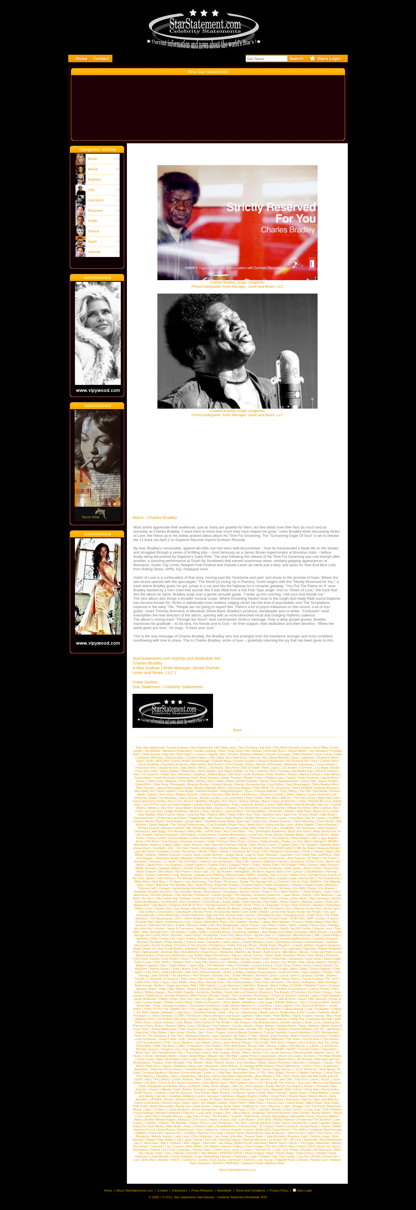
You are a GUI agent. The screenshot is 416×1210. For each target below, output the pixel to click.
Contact (162, 1190)
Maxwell (277, 1089)
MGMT (279, 1049)
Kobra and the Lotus (279, 824)
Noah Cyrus (313, 1022)
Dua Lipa (304, 1082)
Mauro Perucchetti (325, 811)
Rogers (292, 1042)
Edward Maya (221, 761)
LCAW (179, 1015)
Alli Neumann (322, 1149)
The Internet (261, 1079)
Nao (147, 1079)
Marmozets (268, 898)
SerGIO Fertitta (300, 928)
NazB (284, 928)
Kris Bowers (326, 888)
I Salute (328, 1062)
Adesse (188, 1079)
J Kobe (283, 898)
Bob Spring (241, 958)
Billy (194, 985)
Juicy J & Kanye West (314, 1002)
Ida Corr (323, 804)
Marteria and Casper (237, 1079)
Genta (175, 761)
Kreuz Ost (331, 868)
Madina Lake (274, 777)
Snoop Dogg (271, 1069)
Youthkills (159, 848)
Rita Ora (274, 1106)
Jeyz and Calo (282, 1079)
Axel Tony (253, 814)
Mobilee (201, 801)
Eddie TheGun (217, 841)
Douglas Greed (247, 898)
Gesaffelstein (314, 871)
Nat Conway (221, 1052)
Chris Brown (330, 1039)
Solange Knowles (174, 1005)
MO (190, 885)
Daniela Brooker (207, 791)
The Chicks (324, 1133)
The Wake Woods (329, 1055)
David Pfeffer (331, 935)
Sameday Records (319, 1019)
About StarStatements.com (237, 1169)
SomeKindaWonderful (295, 938)
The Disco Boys (304, 797)
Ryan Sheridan (267, 854)
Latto (277, 1149)
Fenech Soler (279, 918)
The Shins (293, 1039)
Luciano (247, 1149)
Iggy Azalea (329, 838)
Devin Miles (320, 747)
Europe (297, 942)
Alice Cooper (250, 925)
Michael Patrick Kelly (230, 1029)
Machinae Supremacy (299, 764)
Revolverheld (303, 1052)
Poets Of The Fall (156, 1009)
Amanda (166, 1015)
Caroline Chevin (317, 834)
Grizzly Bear (311, 1039)
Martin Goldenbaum (169, 921)
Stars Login (304, 1190)
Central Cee (158, 1149)
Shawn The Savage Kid (256, 881)
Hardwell (213, 942)
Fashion (94, 179)
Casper (221, 1032)
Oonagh (164, 888)
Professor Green (244, 1092)
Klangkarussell (294, 915)
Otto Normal (183, 895)
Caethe (291, 777)
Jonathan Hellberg (181, 1096)
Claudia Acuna (168, 767)
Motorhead (141, 895)
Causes (153, 1089)
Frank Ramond (164, 777)
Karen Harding (162, 945)
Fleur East (261, 982)
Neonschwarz (314, 942)
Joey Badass (278, 1019)
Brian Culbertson (303, 757)
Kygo (165, 982)
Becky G (288, 1069)
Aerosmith (311, 1139)
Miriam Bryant (154, 821)
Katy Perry (152, 972)
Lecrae (148, 1055)
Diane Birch (144, 784)
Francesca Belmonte (171, 955)
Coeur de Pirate (321, 952)
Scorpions (283, 787)
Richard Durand (148, 828)
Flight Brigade (330, 995)
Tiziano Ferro (198, 1123)
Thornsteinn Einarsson (204, 1005)
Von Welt (142, 1012)
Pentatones (217, 945)
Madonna (226, 952)
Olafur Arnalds (270, 841)
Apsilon (226, 1156)
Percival (331, 871)
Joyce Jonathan (148, 764)
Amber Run (314, 908)
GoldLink (194, 1086)
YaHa (290, 794)
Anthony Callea (160, 844)
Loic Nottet (195, 955)
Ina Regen (294, 1086)
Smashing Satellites (245, 931)
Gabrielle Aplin (329, 844)
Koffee (264, 1096)
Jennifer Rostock (175, 995)
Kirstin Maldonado (164, 1029)
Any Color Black (235, 831)
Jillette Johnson (145, 868)
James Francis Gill (311, 925)
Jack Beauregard (297, 784)
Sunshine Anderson (175, 764)
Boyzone (229, 878)
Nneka (190, 938)
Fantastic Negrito (196, 1069)
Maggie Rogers (246, 1096)
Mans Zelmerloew (217, 955)
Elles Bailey (159, 1032)
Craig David (267, 1055)
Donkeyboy (221, 804)
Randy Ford (268, 781)
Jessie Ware (193, 821)
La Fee (249, 771)
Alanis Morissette (162, 1106)
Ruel (317, 1066)
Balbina (314, 1025)
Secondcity (165, 911)
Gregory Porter (239, 864)
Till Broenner (269, 928)
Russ (209, 1032)
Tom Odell (174, 992)
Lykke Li (209, 1072)
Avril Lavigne (254, 1086)
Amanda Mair (203, 807)
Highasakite (141, 905)
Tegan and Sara (177, 985)
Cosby (320, 918)
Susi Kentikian (246, 1062)
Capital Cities (217, 864)
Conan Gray (312, 1109)
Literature (95, 200)
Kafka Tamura (237, 945)
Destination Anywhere (270, 831)
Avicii (181, 814)
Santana (318, 905)
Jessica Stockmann (271, 761)
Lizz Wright (288, 962)
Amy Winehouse (331, 1139)
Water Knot (298, 874)
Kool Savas (218, 1159)
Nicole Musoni (228, 848)
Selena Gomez (160, 968)
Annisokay (261, 995)
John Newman (323, 895)
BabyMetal (212, 1156)
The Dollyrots (280, 838)
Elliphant (269, 861)
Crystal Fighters (194, 864)
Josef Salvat (192, 935)
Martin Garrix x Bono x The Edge (291, 1143)
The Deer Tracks (187, 848)
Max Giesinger (319, 898)
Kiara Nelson (281, 1129)
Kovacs (298, 921)
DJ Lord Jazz (154, 811)
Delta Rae (279, 958)
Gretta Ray (297, 1019)
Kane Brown (201, 1106)
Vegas (199, 928)
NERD (291, 1049)
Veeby (138, 874)
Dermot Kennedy (278, 1112)
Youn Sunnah (234, 764)
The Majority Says (269, 915)
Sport (92, 241)
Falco (148, 1022)
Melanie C (169, 1012)
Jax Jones (222, 1136)
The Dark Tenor (240, 905)
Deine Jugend (166, 791)
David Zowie (332, 958)
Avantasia (292, 1099)
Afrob (235, 1009)
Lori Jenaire (289, 767)
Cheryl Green (261, 958)
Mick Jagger (192, 1143)
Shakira (170, 1025)
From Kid (227, 935)
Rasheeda (320, 791)
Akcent (188, 801)
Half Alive (227, 1096)
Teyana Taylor (253, 1136)
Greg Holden (169, 958)
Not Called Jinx (220, 757)
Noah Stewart (233, 818)
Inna (314, 761)
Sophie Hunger (221, 895)
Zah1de (302, 1159)
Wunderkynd (190, 952)
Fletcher (188, 1112)
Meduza (183, 1119)
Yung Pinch (279, 1096)
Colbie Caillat (197, 931)
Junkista (262, 874)
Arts (91, 190)
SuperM (236, 1116)
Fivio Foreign (254, 1146)
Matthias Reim (145, 1019)
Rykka (286, 841)
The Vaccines (208, 1059)
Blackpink (142, 1136)
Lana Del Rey (196, 814)
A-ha (172, 1149)
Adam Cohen (277, 925)
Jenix (149, 885)
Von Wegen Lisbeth (214, 1102)
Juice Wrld (264, 1119)
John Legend (283, 1005)
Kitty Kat (168, 754)
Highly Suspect (302, 1015)
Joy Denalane (318, 750)
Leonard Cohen (309, 1049)
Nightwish (191, 948)
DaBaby (140, 1133)
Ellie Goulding (209, 948)
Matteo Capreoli (147, 965)
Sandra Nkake (178, 838)
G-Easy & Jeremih (283, 995)
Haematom (329, 1049)
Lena (176, 1049)
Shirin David (316, 1146)
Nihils (293, 925)
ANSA (263, 911)
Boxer (253, 945)
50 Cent (295, 1139)
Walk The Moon (164, 1045)
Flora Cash (261, 1089)
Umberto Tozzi (266, 771)
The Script (261, 1042)
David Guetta (314, 885)
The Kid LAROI (276, 1146)
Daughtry (162, 1076)
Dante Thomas (231, 777)
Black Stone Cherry (286, 978)
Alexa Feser (243, 935)
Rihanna (331, 955)
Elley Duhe (210, 1086)
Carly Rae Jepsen (206, 962)
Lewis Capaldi (319, 1123)
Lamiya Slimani (319, 988)
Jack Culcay (323, 754)
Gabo (338, 754)
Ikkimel (163, 1159)
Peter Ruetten (275, 774)
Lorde (175, 851)
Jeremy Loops (320, 1136)
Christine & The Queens (190, 945)
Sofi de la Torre (192, 905)
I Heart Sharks (311, 891)
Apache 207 (173, 1133)
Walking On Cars (254, 1106)
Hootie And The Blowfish (314, 1119)
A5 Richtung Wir (298, 761)
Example (273, 905)
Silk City (237, 1086)
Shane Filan (270, 864)
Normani (229, 1099)
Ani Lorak (150, 771)
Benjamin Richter (246, 1039)
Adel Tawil (238, 1109)
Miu (207, 828)
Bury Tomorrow (306, 1069)
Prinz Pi (139, 1035)
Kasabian (236, 1019)
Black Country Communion (309, 1035)
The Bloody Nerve (189, 878)
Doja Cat (209, 898)
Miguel (212, 1055)
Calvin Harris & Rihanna (240, 992)
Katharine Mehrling (149, 757)
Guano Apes (143, 777)
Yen (251, 831)
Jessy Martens (183, 1042)
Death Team (268, 945)
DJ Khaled (164, 1019)
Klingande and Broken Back (167, 1086)
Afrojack (214, 801)
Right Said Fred (328, 797)
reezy (235, 1149)
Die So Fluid (299, 881)
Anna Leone (219, 1069)
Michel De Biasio (228, 908)
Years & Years (195, 942)
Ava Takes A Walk (230, 771)
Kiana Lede (229, 1119)
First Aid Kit (297, 1045)
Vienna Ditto (307, 878)
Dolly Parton (238, 1102)
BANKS (316, 881)
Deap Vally (249, 828)
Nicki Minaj (326, 1069)
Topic (155, 982)
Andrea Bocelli (172, 972)
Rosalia (306, 1149)
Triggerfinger (197, 818)
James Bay (196, 965)
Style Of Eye (203, 885)
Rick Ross (278, 1042)
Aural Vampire (209, 777)
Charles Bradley (248, 878)
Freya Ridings (143, 1112)
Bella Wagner (301, 838)
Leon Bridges (239, 1069)
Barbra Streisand (194, 1089)
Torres (249, 948)
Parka (312, 888)
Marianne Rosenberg (177, 750)
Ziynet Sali (308, 781)
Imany (140, 781)
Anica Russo (166, 1129)
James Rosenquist (169, 787)
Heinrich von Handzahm (216, 861)
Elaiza (306, 895)
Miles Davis (314, 1102)
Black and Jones (299, 831)
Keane (218, 1112)
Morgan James (232, 948)
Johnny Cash (275, 1102)
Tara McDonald (305, 804)
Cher (288, 871)
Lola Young (264, 1159)
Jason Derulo (193, 1139)
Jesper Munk (234, 854)
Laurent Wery (233, 811)
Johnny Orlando (231, 1129)
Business (95, 210)
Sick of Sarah (250, 767)
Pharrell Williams (301, 1029)
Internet (94, 252)
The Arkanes (243, 895)
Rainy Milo (195, 831)
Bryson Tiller (256, 1045)
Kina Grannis (301, 905)
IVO (275, 891)
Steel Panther (290, 891)
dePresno (333, 1029)
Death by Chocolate (225, 828)
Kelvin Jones (302, 965)
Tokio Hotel (262, 1015)
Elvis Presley (280, 1035)
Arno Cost (175, 801)
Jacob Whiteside (145, 999)
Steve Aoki (311, 1089)
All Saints (277, 982)
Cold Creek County (146, 958)
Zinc (288, 908)
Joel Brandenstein (265, 1022)
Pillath (267, 1009)
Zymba (203, 1159)
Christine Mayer (196, 757)
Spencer (140, 925)
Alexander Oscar (302, 1116)
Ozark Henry (217, 888)
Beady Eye (183, 1106)
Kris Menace (176, 831)
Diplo (148, 1109)
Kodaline (163, 851)
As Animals (235, 918)
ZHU (178, 918)
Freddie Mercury (172, 1116)
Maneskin (322, 1143)
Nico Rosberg (248, 747)
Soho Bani (149, 1159)
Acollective (210, 935)
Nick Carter (184, 754)
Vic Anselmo (150, 774)
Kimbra (233, 754)
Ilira (252, 1082)
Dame (336, 898)
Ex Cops (178, 938)
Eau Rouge (182, 908)
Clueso (325, 1126)
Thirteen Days (181, 962)
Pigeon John (216, 754)
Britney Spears (155, 992)
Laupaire (225, 958)
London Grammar (270, 868)
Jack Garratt (160, 975)
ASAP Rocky (143, 1092)
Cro (336, 1133)
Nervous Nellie (197, 925)
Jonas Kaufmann (188, 1082)
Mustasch (211, 1066)
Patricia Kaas (235, 874)
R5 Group (230, 881)
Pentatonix (201, 895)
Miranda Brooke (198, 784)
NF (286, 1139)
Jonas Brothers (179, 1109)
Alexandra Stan (302, 771)
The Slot (305, 791)
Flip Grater (270, 901)
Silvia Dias (188, 771)
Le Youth (170, 861)
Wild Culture (293, 1089)
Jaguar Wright (327, 781)
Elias (187, 1126)
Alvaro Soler (154, 1153)
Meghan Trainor (316, 985)
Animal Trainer (249, 891)
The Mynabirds (255, 811)
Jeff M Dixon (212, 831)
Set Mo (233, 978)
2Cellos (151, 1082)
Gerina (300, 794)
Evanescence (263, 1049)
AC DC (320, 1029)
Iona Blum (297, 818)
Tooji (235, 804)
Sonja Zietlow (169, 771)
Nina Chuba (297, 1146)
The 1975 (331, 978)
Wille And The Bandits (170, 885)
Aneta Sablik (231, 901)
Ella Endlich (147, 911)
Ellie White (232, 794)
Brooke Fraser (253, 777)
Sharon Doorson (280, 821)
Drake (222, 978)
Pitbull (163, 999)
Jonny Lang (221, 1042)
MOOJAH (162, 761)
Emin (269, 942)
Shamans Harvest (197, 1035)
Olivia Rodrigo (254, 1153)
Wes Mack (166, 871)
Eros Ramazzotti (243, 968)
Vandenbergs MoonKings (189, 888)
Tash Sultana (238, 1082)
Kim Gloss (230, 801)
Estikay (337, 1009)
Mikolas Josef (170, 1089)
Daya (302, 999)
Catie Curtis (155, 781)
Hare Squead (221, 1035)
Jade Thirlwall (259, 1156)
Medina (153, 807)
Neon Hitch (255, 824)
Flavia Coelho (156, 838)
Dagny (336, 1123)
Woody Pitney (202, 911)
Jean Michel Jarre (214, 1082)
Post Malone (144, 1076)
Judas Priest (248, 1055)
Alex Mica (271, 797)
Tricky (306, 851)
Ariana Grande (210, 972)
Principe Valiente (265, 791)
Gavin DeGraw (226, 999)
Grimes (252, 841)
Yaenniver (157, 1146)
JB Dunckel (305, 1059)
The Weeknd (215, 965)
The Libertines (180, 975)
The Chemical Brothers (311, 1005)
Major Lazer (221, 1009)
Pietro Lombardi (287, 1126)
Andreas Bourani (326, 787)
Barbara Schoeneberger (185, 1072)
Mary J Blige (298, 968)
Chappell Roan (285, 1159)
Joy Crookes (175, 1146)
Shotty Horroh (275, 1086)
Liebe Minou (331, 774)
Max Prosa (334, 1015)
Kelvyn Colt (260, 1052)
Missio (137, 1109)
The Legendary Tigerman (299, 948)
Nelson (256, 861)
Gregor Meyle (252, 908)
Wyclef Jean (262, 935)
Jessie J (225, 851)
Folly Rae (224, 1072)
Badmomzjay (333, 1129)
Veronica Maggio (239, 787)
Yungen (166, 1049)
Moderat (262, 985)
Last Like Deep (144, 851)
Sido (163, 965)
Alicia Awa (151, 1143)
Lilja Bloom (159, 905)
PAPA (250, 874)
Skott (208, 1062)
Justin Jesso (212, 1079)
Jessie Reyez (309, 1126)
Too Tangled (308, 844)
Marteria (331, 885)
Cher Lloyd (199, 1119)
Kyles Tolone (218, 1019)
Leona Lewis (288, 975)
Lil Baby (189, 1133)
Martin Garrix (269, 1012)
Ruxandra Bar (256, 784)
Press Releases (202, 1190)
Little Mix (248, 985)
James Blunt (227, 868)
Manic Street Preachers (275, 1062)
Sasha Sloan (297, 1092)
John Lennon (296, 1133)
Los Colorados (233, 797)
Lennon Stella (253, 1129)
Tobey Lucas (142, 962)
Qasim (298, 871)
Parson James (224, 1062)
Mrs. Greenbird (247, 928)
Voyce (325, 1079)
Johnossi (155, 861)
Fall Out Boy (206, 978)
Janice (230, 1049)
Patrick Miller (217, 814)
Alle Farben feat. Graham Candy (178, 898)
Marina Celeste (310, 774)
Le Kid (297, 841)
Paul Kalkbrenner (288, 1066)
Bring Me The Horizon (281, 1082)
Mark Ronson (221, 1092)
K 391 (262, 1072)
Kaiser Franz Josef (201, 1029)
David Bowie (295, 1102)
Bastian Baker (294, 834)
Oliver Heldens (194, 918)
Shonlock (216, 767)
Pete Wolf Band (234, 1045)
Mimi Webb (194, 1146)
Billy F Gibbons (170, 1143)
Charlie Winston (253, 942)
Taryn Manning (304, 821)
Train (182, 1029)
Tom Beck (280, 747)
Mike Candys (322, 807)
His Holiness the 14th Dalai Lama (213, 747)
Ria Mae (232, 1055)
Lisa (136, 1159)
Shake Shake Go (144, 948)
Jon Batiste (211, 1146)
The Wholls (194, 1062)
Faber (249, 1019)
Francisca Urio (145, 767)
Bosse (169, 1099)
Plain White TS (263, 787)
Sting (156, 1005)
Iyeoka (249, 915)
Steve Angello (216, 918)
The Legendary (200, 1009)
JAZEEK (218, 1163)
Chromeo (306, 767)
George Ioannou (216, 905)
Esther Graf (221, 1149)
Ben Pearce (183, 871)
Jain (201, 1032)
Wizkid (263, 1035)
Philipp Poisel (173, 1002)
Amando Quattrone (267, 895)
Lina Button (276, 784)
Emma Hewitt (308, 814)
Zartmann (235, 1159)
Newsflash (224, 1190)
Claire (213, 851)
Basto (230, 781)
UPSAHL (156, 1099)
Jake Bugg (158, 831)
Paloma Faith (147, 888)
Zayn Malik (178, 982)
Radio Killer (236, 814)
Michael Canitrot (173, 828)
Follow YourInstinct (203, 838)
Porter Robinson (193, 915)
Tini (179, 1139)
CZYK (251, 1109)
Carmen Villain (323, 851)
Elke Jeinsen (253, 750)
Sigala (155, 1012)
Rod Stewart (201, 975)
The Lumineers (241, 995)
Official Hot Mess (298, 807)
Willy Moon (284, 804)
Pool (136, 952)
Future (193, 1019)
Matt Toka (304, 811)
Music (93, 159)
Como (272, 844)
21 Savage (247, 1066)
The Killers (299, 1129)
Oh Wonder (179, 1123)
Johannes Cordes (272, 794)
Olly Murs (152, 841)
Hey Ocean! (212, 878)
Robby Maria (314, 921)
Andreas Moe (170, 952)
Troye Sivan (283, 965)
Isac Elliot (268, 878)
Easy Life (139, 1126)
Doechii (249, 1159)
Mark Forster (143, 985)
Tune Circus (255, 938)
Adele (153, 988)
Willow (336, 1143)
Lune (198, 1156)
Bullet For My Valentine (250, 1143)
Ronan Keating (312, 978)
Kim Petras (290, 1149)
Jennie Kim (330, 1156)
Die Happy (269, 888)
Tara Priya (232, 767)
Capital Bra (187, 1076)
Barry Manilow (279, 757)
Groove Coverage (278, 754)
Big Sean (184, 1012)
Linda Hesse (207, 834)
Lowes (313, 1079)
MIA (242, 999)
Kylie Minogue (175, 1062)
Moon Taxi (143, 1052)
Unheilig (332, 925)
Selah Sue (169, 774)
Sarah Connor (253, 955)
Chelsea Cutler (203, 1126)
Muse (150, 878)
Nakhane (180, 1066)
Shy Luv (234, 1012)
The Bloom (193, 1015)
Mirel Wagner (281, 921)
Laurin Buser (291, 895)
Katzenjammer (144, 818)
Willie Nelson (265, 1066)
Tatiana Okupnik (187, 794)
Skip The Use (268, 828)
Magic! (225, 1086)
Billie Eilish (256, 1102)
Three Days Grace (198, 1052)
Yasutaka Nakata (204, 1012)
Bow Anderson (275, 1133)
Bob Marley (156, 1126)
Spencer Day (258, 757)
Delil (142, 1086)
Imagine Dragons (327, 945)
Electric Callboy (232, 1146)
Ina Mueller (152, 750)
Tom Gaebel (238, 921)
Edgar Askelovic (176, 811)
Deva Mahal (229, 1066)
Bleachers (141, 1069)
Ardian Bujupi (194, 787)
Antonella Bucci (275, 750)
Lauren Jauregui (207, 1096)
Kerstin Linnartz (244, 761)
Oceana (231, 807)
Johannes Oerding (209, 992)
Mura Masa (241, 1112)
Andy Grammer (308, 777)
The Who (240, 1123)
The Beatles (220, 1116)
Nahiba (290, 811)
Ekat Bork (333, 905)
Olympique (283, 942)
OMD (181, 1045)
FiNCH (175, 1159)
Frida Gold (235, 750)
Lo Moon (314, 1045)
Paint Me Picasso (227, 885)
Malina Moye (217, 774)
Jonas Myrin (141, 848)
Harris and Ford (143, 801)
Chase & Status (233, 972)
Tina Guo (300, 1079)
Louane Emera (262, 965)
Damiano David (252, 1163)
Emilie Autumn (213, 854)
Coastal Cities (288, 844)
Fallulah (297, 885)
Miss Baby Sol (144, 791)
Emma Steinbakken (275, 1116)
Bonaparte (178, 784)
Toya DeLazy (170, 841)
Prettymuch (195, 1045)
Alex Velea (198, 764)
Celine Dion (332, 1072)
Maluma (156, 1069)
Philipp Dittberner (272, 1039)
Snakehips (330, 1066)
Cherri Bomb (325, 821)
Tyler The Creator (283, 1156)
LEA (277, 1076)
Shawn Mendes (242, 975)
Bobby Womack (256, 818)
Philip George (173, 942)
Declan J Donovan (316, 1086)
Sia (197, 999)
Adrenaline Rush (215, 921)
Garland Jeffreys (170, 868)
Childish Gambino (309, 1072)
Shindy (276, 1109)
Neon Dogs (237, 841)
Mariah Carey (324, 1052)
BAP (311, 918)
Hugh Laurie (247, 868)
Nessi (233, 888)
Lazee (312, 794)
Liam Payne (281, 1123)
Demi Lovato (279, 968)
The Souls (293, 982)
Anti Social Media (170, 948)
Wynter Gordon (210, 797)
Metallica (249, 1002)
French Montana (300, 1032)
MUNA (224, 1109)
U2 (223, 962)
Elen (228, 1112)
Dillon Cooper (160, 938)
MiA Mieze (290, 952)
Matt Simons (318, 931)
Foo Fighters (221, 1025)
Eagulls (189, 992)
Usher (174, 999)
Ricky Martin (231, 1002)
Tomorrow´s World (194, 851)
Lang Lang (181, 1136)
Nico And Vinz (143, 928)
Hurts (184, 958)
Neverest (184, 774)
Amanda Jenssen (193, 841)
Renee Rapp (285, 1153)
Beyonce (265, 992)
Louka (311, 1012)
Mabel (337, 1126)
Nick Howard (326, 828)
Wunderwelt (330, 1032)
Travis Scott (166, 1082)
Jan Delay (225, 1143)
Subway (284, 771)
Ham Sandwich (189, 901)
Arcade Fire (255, 1029)
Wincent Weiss (186, 1099)
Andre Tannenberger (196, 761)
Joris (286, 1076)
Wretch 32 (228, 928)
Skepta (321, 1153)
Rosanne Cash (298, 1136)
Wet (198, 1079)
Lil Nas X (160, 1109)
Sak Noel (234, 774)
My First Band (273, 908)
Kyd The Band (315, 1106)
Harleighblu (242, 871)
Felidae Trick (163, 908)
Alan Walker (177, 988)
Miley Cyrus (186, 1025)
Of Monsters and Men (171, 818)
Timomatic (275, 811)
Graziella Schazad (325, 938)
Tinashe (157, 1062)
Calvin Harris (230, 942)
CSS (265, 851)
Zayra (248, 791)
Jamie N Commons (180, 928)
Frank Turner (292, 1109)
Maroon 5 (247, 1005)
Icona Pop (256, 834)
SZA (316, 1032)
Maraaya (213, 928)
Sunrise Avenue (177, 747)
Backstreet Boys (244, 1072)
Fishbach (314, 1062)
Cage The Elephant (270, 1099)
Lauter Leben (227, 838)
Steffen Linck (143, 908)
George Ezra (316, 874)
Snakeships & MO (292, 1012)
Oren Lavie (189, 1059)
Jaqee (243, 838)
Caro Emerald (216, 824)
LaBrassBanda (293, 1009)
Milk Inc (286, 797)
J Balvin (163, 1123)
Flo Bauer (176, 881)
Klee (137, 774)
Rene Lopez (270, 767)
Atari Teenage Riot (154, 931)
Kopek (180, 925)
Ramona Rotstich (166, 834)
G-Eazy (332, 918)
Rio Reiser (141, 1146)
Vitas (221, 750)
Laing (266, 921)
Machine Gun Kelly (210, 1133)
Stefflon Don (178, 1009)
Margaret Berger (328, 848)
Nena (139, 841)
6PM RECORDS (231, 1153)
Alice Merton (263, 1076)
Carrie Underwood (146, 1102)
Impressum (179, 1190)
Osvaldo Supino (251, 962)
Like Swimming (195, 881)
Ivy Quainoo (173, 864)
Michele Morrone (255, 1139)
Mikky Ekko (142, 881)
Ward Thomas (276, 1092)
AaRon (159, 985)
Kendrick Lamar (266, 975)
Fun (272, 818)
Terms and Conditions (250, 1190)
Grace (197, 921)
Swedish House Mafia (219, 821)
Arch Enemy (307, 1042)
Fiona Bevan (211, 901)
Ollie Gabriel (207, 985)
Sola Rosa (161, 784)
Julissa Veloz (202, 804)
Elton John (188, 978)
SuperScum (210, 952)
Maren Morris (318, 1096)
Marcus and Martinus (327, 1082)
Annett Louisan (300, 747)
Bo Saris (148, 898)
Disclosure (296, 958)
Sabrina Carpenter (185, 1153)
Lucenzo (200, 754)
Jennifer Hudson (291, 1022)
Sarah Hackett (158, 824)
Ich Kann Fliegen (179, 804)
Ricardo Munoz (222, 784)
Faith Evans (272, 952)
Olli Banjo (203, 1025)
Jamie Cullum (312, 868)
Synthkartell (169, 901)
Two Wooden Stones (188, 891)
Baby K (246, 848)
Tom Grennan (222, 1039)
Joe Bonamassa (161, 918)
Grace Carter (168, 1039)
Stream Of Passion (269, 764)
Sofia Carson (305, 1153)
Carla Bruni (329, 1045)
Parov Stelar (254, 797)
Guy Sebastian (193, 1049)
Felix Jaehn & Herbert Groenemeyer (282, 988)
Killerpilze (309, 982)
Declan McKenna (199, 1039)
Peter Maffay (281, 1015)
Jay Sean (239, 1035)
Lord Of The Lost (154, 804)
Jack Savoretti (213, 844)
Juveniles (286, 854)
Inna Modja (185, 791)
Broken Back (297, 1096)
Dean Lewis (190, 1102)
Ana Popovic (296, 858)
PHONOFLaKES (283, 848)
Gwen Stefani (310, 972)
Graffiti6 (333, 818)
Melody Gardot (162, 1136)
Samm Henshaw (223, 1076)
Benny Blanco (321, 1112)
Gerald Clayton (194, 868)
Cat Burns (189, 1159)
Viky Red (166, 807)
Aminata (288, 955)
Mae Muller (174, 1126)
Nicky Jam (195, 1066)
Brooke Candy (219, 995)
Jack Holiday (146, 814)
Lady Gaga (264, 1002)
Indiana (174, 905)
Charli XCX (314, 915)
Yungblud (258, 1112)
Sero (174, 1076)
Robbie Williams (286, 1002)
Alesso (303, 952)
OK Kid (255, 1069)
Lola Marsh (246, 1119)
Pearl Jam (156, 1133)
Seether (254, 921)
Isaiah (212, 1089)
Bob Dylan (332, 1102)
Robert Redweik (329, 948)
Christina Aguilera (154, 1072)
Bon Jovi (186, 999)
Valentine (142, 938)
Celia (301, 801)
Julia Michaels (275, 1136)
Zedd (261, 1092)
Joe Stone (271, 962)
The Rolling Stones (204, 958)
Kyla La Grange (256, 918)
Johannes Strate (145, 797)
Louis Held (204, 1112)
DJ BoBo (296, 985)
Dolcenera (141, 831)
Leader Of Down (209, 1099)
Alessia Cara (215, 982)
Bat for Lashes (316, 818)
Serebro (216, 811)
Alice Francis (166, 814)
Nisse (257, 978)
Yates (267, 978)
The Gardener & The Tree (165, 1035)
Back (237, 730)
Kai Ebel (265, 747)
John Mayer (184, 1022)
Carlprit (282, 878)
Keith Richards (289, 972)
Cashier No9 (328, 761)
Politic (93, 221)
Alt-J (315, 838)
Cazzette (335, 931)
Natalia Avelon (286, 1025)
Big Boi (270, 1029)
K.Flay (205, 1116)
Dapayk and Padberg (209, 874)
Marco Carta (270, 801)
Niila (301, 962)
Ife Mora (258, 871)
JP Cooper (266, 1126)
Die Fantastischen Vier (167, 1052)
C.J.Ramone (281, 935)
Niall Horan (251, 1116)
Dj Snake (275, 1139)
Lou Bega (321, 767)
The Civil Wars (188, 861)
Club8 (256, 864)
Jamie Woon (330, 777)
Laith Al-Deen (286, 999)
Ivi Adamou (249, 794)
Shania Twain (201, 1149)
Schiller (319, 975)
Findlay (327, 972)
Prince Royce (173, 1069)
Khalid (334, 1035)
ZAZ (171, 848)
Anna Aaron (213, 891)
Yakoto (292, 774)
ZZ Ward (313, 858)
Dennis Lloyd (171, 1102)
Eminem (309, 1055)
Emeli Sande (273, 834)
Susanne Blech (251, 885)
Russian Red (144, 921)
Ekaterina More (327, 757)
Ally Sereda (194, 828)
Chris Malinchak (168, 915)
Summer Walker (327, 1116)
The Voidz (238, 1059)
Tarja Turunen (145, 787)
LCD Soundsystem (149, 1042)
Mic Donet (215, 818)
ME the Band (306, 848)
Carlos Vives (192, 854)
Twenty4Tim (263, 1149)
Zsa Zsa (303, 1156)
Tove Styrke (315, 955)
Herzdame (230, 891)
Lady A (250, 854)
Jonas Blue (196, 982)
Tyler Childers (332, 1109)
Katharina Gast (187, 777)
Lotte (203, 1019)
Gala (292, 878)
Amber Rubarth (247, 781)
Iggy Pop (192, 1116)
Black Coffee (279, 985)
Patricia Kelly (248, 1126)
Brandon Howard (251, 754)
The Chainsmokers (239, 982)
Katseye (203, 1163)
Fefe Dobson (165, 878)
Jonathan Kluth (249, 888)
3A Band (285, 888)
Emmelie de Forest (246, 851)
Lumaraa (306, 975)
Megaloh (187, 858)
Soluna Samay (249, 801)
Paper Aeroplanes (276, 885)
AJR (182, 1039)
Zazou (218, 807)
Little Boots (327, 814)
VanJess (203, 1076)
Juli (263, 925)
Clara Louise (145, 1059)
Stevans (333, 962)
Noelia (161, 801)
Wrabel (282, 1029)
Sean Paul (152, 1116)
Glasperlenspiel (231, 791)
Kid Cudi (211, 1139)
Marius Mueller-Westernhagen (155, 1119)
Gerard (138, 821)
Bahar (235, 858)
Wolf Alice (233, 1163)
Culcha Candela (275, 1032)
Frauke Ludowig (205, 750)
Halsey (213, 1119)
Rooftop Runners (159, 891)
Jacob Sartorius (281, 1052)
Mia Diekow (189, 834)
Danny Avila (329, 1089)
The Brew (214, 881)
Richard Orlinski (236, 844)
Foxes (285, 905)
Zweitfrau (199, 774)
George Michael (260, 1123)
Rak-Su (307, 1099)
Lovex (270, 804)
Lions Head (313, 958)
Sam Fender (300, 1112)
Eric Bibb (299, 888)
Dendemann (246, 1099)
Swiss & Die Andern (210, 938)
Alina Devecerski (324, 831)
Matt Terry (153, 1066)
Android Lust (327, 794)
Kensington (209, 848)
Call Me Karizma (180, 1092)
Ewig (175, 968)
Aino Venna (257, 844)
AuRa (236, 1052)
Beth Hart (243, 821)
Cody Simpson (182, 874)
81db (149, 761)
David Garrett (322, 965)
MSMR (332, 841)
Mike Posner (198, 995)
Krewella (140, 861)
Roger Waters (265, 1025)
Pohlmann (140, 1015)
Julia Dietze (188, 767)
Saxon (166, 1066)
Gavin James (214, 1049)
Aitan (220, 781)
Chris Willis (186, 781)
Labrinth (263, 1109)
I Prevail (272, 938)
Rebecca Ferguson (208, 1002)
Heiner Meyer (297, 750)
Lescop (212, 868)
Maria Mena (254, 1133)
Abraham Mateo (166, 1055)
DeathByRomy (226, 1126)
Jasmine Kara (271, 814)
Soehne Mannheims (232, 834)
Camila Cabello (242, 1025)
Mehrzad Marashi (147, 901)
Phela (301, 955)
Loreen (282, 818)
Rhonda (176, 935)
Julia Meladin (160, 1156)
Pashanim (241, 1156)
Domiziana (140, 1149)
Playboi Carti (319, 1159)
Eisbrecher (288, 801)
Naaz (302, 1025)
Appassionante (288, 781)
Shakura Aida (174, 757)
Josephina (297, 861)
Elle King (180, 1019)
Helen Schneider (238, 965)
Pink (167, 1042)
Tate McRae (209, 1153)
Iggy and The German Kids (224, 915)
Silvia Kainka (151, 754)
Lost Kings (244, 1049)
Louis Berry (264, 1005)
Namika (232, 962)
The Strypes (220, 858)
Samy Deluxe (188, 797)
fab (221, 1055)
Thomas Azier (259, 838)
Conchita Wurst (219, 931)
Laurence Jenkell (252, 804)
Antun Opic (201, 871)
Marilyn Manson (284, 1119)
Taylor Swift (273, 955)
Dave (222, 1012)
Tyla (168, 1153)
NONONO (203, 858)
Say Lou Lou (279, 874)
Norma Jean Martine (261, 999)
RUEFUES (297, 918)
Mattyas (171, 781)
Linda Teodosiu (253, 774)
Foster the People (309, 911)
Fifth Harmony (317, 999)
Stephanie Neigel (167, 858)
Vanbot (282, 861)
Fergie (327, 992)
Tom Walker (213, 1045)
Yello (311, 1133)
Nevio (250, 764)
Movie (93, 169)
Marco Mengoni (314, 841)
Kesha (191, 1032)
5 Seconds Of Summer (162, 978)
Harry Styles (154, 1025)
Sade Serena (192, 844)
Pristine (245, 978)
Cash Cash (331, 891)
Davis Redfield (302, 787)
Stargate (261, 1019)
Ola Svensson (305, 828)
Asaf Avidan (175, 821)
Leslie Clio (259, 821)
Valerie (152, 794)
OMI (317, 935)
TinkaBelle (287, 828)
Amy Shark (275, 1072)
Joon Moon (202, 1042)
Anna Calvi (331, 908)
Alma (277, 1009)
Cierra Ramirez (326, 824)
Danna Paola (235, 1133)
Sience (93, 231)
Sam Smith (249, 911)
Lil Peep (224, 1089)
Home (108, 1190)
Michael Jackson (147, 1049)
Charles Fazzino (211, 794)
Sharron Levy (323, 928)
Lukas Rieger (153, 1002)
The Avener (178, 931)
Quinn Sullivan (164, 1022)
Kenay (319, 1015)
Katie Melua (230, 1005)
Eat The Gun (226, 898)
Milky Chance (308, 864)
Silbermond (154, 995)
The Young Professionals (188, 824)
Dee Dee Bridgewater (224, 925)
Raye (270, 1153)
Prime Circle (314, 861)
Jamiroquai (249, 1012)
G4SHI (225, 1059)
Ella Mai (236, 1136)
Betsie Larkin (205, 781)
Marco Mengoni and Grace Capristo (228, 1015)
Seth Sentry (162, 962)
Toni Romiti (201, 1092)
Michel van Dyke (203, 908)
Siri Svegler (289, 864)
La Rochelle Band (282, 911)
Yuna (205, 811)
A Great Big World (227, 911)
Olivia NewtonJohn (324, 784)
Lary (188, 921)
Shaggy (297, 1106)
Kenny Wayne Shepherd (245, 1032)
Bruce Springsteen (205, 1109)
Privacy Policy (279, 1190)
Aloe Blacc (159, 881)
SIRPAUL (325, 854)
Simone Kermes (326, 771)
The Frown (329, 858)
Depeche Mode (328, 1012)
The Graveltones (329, 878)
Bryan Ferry (237, 824)
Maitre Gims (286, 1059)
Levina (154, 1015)
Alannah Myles (215, 787)
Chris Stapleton (201, 1136)
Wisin (246, 1052)
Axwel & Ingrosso (199, 988)
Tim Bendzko (168, 797)
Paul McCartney (230, 1139)
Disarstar (184, 1149)
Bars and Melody (325, 1099)
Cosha (175, 1079)
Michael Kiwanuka (168, 1112)
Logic (286, 1106)
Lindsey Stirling (302, 945)
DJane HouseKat (273, 807)
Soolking (315, 1129)
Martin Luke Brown (248, 952)
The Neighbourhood (261, 1059)
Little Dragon (241, 1022)
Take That (191, 972)
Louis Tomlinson (145, 1039)
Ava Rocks (215, 764)
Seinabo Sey (221, 975)
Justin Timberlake (243, 988)
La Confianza (236, 938)
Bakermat (333, 1106)
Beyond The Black (149, 942)
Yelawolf (262, 968)
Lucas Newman (229, 985)
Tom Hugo (166, 794)
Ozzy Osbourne (207, 1129)
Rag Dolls (242, 861)
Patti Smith (140, 1106)
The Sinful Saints (267, 948)
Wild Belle (141, 844)
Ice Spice (333, 1146)
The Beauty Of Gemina (290, 992)
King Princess (242, 1089)
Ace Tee (323, 1042)
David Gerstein (302, 754)
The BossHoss (249, 807)
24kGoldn (209, 1143)
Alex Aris (299, 1062)
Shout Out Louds (289, 1055)
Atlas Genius (328, 864)
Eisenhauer (183, 911)
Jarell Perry (155, 864)
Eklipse (151, 854)
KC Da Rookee (221, 871)
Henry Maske (206, 771)
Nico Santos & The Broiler (212, 1022)
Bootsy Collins (277, 1045)
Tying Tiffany (288, 791)
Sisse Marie (183, 807)
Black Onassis (146, 871)
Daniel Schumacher (272, 858)
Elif (268, 1129)
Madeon (284, 945)
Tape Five (290, 814)
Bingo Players (289, 901)
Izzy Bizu (208, 999)
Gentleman (299, 1123)
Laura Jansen (326, 764)
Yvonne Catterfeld (157, 874)
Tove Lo (259, 905)
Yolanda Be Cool (319, 801)
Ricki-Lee (332, 901)
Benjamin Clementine (285, 851)
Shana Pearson (320, 968)
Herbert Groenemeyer (261, 972)
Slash (140, 761)
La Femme (281, 881)
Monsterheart (302, 935)
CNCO (306, 1066)
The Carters (161, 1079)
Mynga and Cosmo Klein (152, 935)
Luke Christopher (317, 1009)
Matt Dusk (240, 757)
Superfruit (142, 1032)
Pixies (266, 891)
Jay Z (138, 1143)
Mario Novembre (168, 1059)
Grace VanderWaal (192, 1055)
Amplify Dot (261, 848)
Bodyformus (185, 1129)
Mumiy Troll (189, 968)
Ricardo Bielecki (162, 895)
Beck (188, 1002)
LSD (260, 1082)
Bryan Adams (316, 962)
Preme (290, 1072)
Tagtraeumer (150, 952)
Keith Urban (293, 868)
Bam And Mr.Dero (161, 925)
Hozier (159, 928)
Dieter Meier (298, 898)
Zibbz (177, 844)
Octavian (161, 1092)
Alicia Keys (220, 988)
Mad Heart (249, 858)
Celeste (150, 1123)
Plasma (299, 908)
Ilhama (239, 784)
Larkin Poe (142, 982)
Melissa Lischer (312, 901)
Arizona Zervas (144, 1129)
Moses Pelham (241, 1042)
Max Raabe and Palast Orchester (285, 931)
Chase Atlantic (318, 1092)
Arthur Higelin (304, 824)
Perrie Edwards (182, 1156)
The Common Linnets (214, 968)
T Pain (252, 1035)
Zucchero (314, 992)
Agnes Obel (274, 871)
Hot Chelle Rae (306, 854)
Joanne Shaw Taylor (226, 1106)
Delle (162, 988)
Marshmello (245, 1076)
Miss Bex (331, 921)
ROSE (315, 1156)
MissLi (202, 767)
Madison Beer (275, 1163)
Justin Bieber (178, 965)
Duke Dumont (251, 901)
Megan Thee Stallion (160, 1139)
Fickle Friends (250, 1009)
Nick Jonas (177, 1032)
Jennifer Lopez (309, 995)
